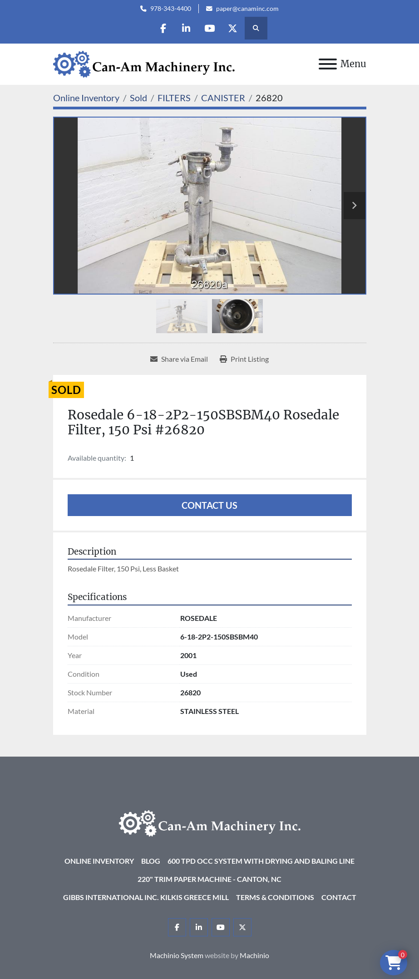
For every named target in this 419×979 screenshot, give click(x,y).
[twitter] (232, 28)
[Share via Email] (179, 359)
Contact (338, 897)
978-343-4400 (170, 8)
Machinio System (176, 955)
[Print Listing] (244, 359)
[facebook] (163, 28)
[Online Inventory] (86, 97)
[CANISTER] (223, 97)
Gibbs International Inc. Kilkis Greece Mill (146, 897)
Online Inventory (99, 860)
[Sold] (138, 97)
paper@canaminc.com (247, 8)
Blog (150, 860)
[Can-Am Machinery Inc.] (210, 822)
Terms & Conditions (275, 897)
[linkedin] (186, 28)
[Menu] (328, 64)
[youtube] (209, 28)
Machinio (254, 955)
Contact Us (209, 505)
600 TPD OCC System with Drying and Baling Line (261, 860)
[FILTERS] (174, 97)
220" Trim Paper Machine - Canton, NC (209, 879)
